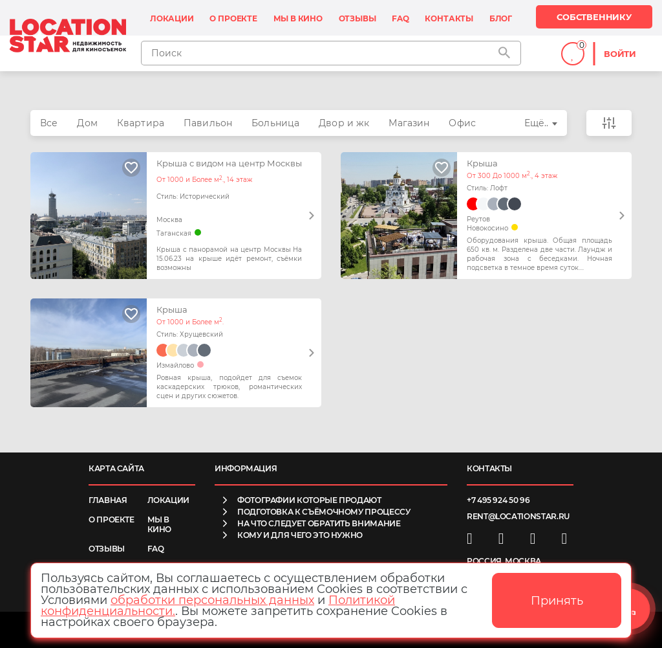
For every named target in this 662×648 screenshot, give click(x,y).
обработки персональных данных (212, 600)
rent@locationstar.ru (518, 516)
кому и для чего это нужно (300, 535)
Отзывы (357, 18)
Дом (87, 123)
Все (49, 123)
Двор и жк (344, 123)
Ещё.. (536, 123)
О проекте (233, 18)
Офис (462, 123)
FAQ (400, 18)
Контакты (449, 18)
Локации (172, 18)
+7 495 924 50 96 (498, 500)
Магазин (409, 123)
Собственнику (594, 17)
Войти (620, 54)
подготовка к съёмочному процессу (323, 512)
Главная (108, 500)
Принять (557, 601)
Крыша (482, 163)
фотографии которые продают (309, 500)
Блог (500, 18)
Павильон (208, 123)
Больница (275, 123)
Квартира (140, 123)
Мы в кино (298, 18)
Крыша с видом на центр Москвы (229, 163)
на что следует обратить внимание (318, 523)
